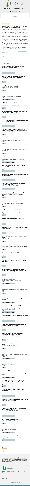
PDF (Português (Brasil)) (8, 99)
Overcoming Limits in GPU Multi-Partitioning (11, 435)
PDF (4, 81)
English (3, 451)
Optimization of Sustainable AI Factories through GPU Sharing (15, 296)
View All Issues (5, 442)
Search (15, 16)
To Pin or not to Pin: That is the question (10, 419)
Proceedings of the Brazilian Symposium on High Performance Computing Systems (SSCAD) (15, 10)
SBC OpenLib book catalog (15, 48)
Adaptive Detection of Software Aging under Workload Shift (14, 245)
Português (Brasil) (5, 449)
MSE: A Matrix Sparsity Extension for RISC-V (11, 252)
